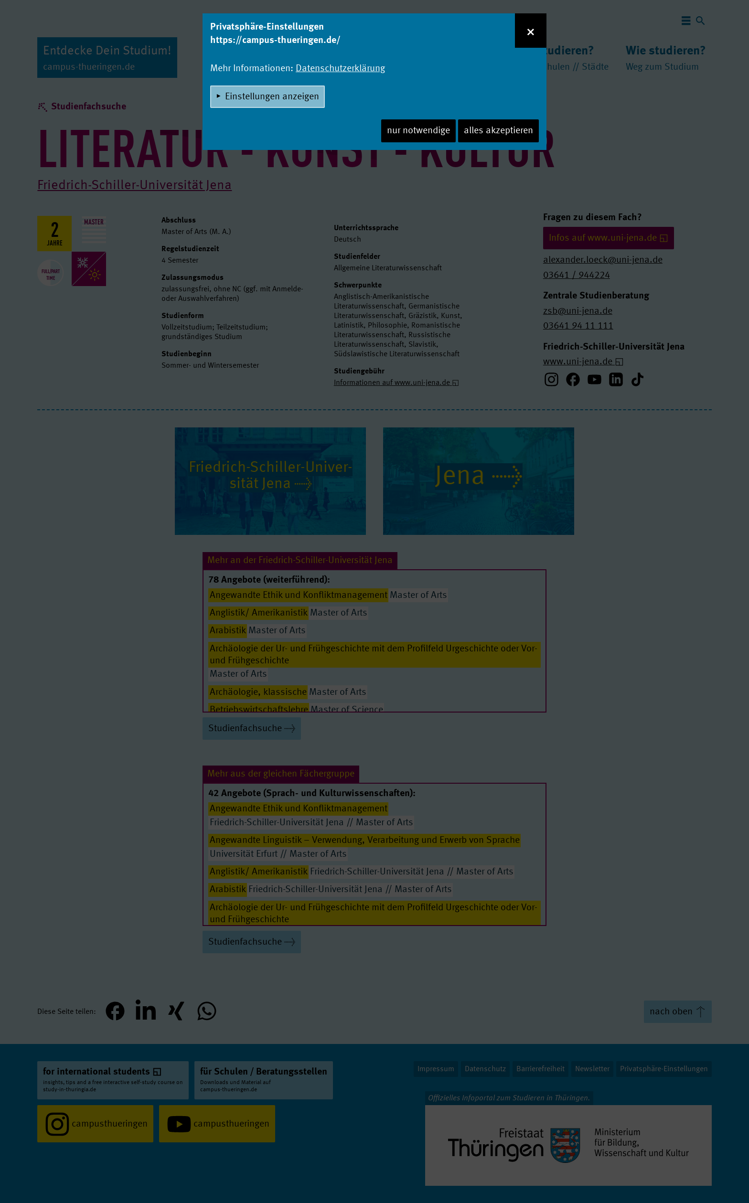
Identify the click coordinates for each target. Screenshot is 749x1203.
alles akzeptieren (498, 131)
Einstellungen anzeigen (272, 97)
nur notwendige (418, 131)
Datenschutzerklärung (340, 69)
